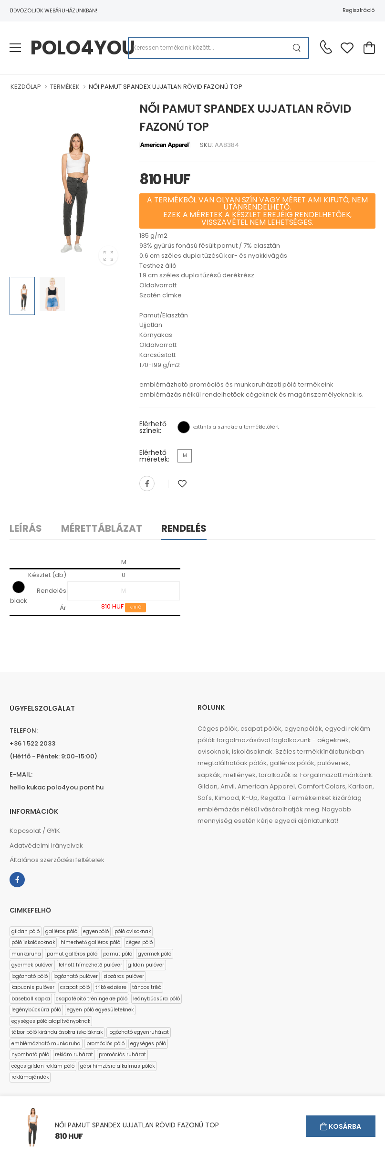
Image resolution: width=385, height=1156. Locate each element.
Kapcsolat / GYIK (35, 830)
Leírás (26, 528)
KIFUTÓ (136, 607)
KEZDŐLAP (25, 86)
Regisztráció (359, 10)
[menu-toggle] (15, 47)
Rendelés (184, 528)
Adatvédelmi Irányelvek (46, 845)
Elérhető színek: (152, 427)
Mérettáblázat (101, 528)
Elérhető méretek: (154, 456)
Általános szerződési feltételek (57, 859)
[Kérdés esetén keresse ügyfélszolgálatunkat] (326, 47)
